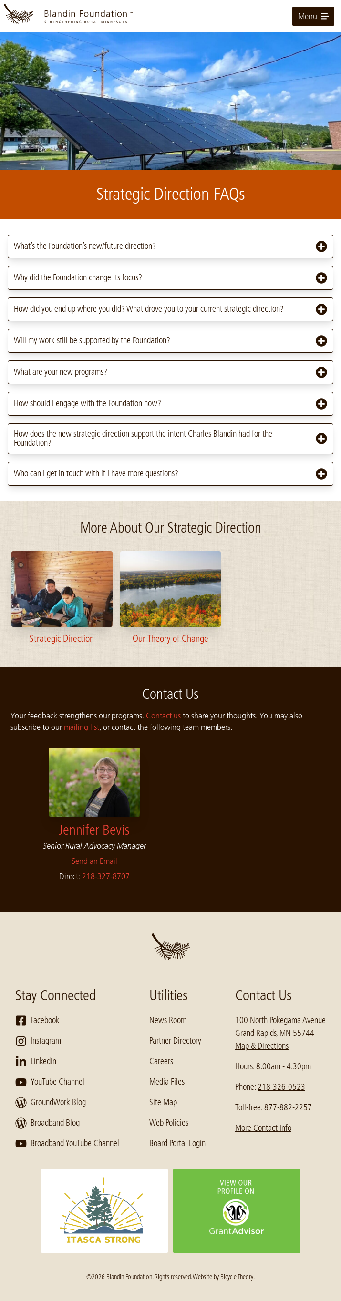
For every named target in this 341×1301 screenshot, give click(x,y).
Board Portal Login (177, 1143)
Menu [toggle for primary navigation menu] (313, 16)
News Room (167, 1020)
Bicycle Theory (236, 1276)
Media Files (167, 1081)
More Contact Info (263, 1128)
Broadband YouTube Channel (67, 1143)
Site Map (163, 1102)
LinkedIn (35, 1061)
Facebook (37, 1020)
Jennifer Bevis (94, 830)
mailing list (81, 727)
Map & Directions (262, 1046)
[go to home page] (170, 16)
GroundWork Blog (50, 1102)
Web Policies (168, 1122)
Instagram (38, 1041)
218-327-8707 (106, 876)
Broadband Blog (47, 1123)
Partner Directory (175, 1040)
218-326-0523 (281, 1087)
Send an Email (94, 861)
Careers (161, 1061)
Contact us (163, 715)
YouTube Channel (49, 1082)
